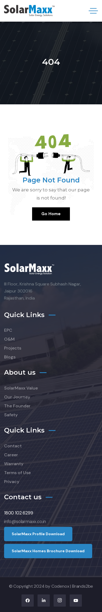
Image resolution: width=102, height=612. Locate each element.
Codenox (60, 586)
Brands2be (82, 586)
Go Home (51, 214)
